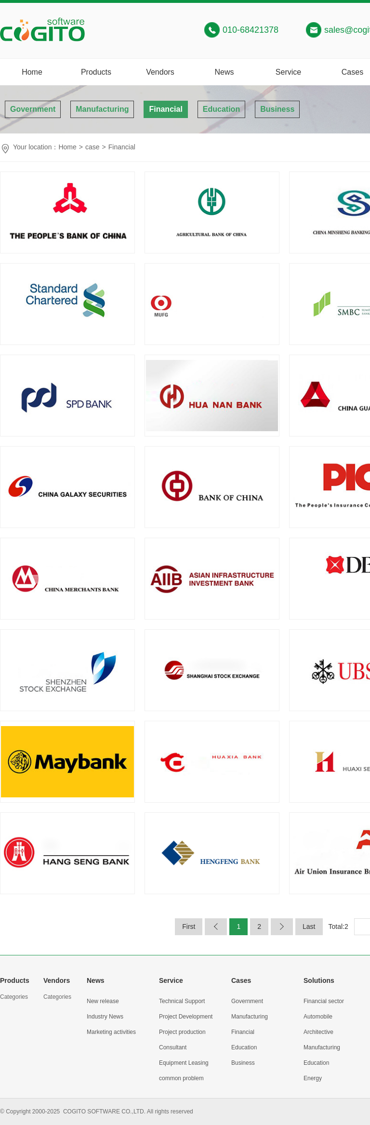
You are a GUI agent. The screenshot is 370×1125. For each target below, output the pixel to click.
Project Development (185, 1016)
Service (288, 72)
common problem (181, 1078)
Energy (313, 1078)
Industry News (105, 1016)
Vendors (160, 72)
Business (277, 109)
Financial (165, 109)
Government (32, 109)
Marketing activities (111, 1032)
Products (96, 72)
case (92, 147)
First (188, 926)
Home (32, 72)
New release (103, 1001)
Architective (318, 1032)
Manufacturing (102, 109)
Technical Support (182, 1001)
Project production (182, 1032)
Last (309, 926)
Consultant (172, 1047)
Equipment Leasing (184, 1062)
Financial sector (324, 1001)
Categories (14, 996)
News (224, 72)
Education (221, 109)
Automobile (318, 1016)
